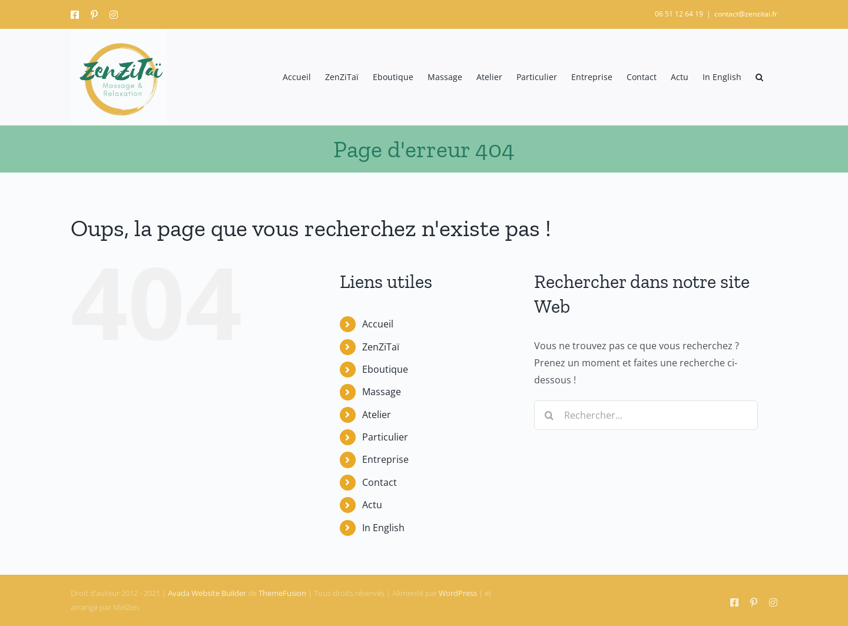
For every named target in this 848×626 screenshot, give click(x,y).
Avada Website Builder (207, 593)
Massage (381, 391)
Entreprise (385, 459)
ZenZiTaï (380, 346)
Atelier (376, 414)
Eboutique (385, 369)
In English (383, 527)
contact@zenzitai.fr (745, 14)
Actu (372, 504)
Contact (379, 482)
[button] (759, 77)
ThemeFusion (282, 593)
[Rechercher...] (646, 415)
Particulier (385, 436)
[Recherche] (549, 415)
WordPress (458, 593)
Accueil (377, 323)
